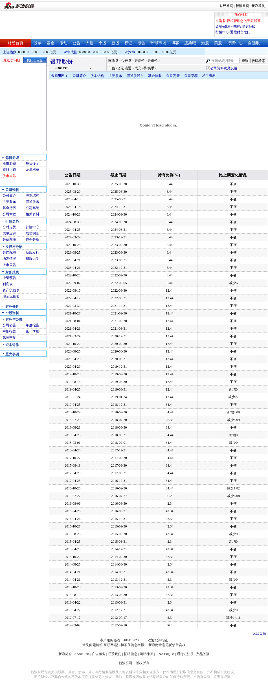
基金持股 (9, 208)
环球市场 (158, 43)
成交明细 (32, 233)
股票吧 (190, 43)
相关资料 (32, 214)
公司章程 (9, 214)
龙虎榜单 (32, 170)
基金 (50, 43)
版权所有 (142, 663)
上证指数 (9, 52)
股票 (37, 43)
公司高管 (32, 208)
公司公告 (9, 325)
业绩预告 (9, 278)
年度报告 (32, 325)
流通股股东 (135, 76)
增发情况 (9, 259)
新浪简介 (65, 654)
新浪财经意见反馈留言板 (167, 645)
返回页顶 (259, 633)
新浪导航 (258, 6)
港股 (205, 43)
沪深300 (131, 52)
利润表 (8, 284)
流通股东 (32, 202)
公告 (76, 43)
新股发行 (32, 252)
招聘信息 (130, 654)
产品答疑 (203, 654)
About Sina (81, 654)
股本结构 (32, 196)
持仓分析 (32, 239)
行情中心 (235, 43)
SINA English (164, 654)
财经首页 (226, 6)
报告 (141, 43)
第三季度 (9, 338)
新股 (115, 43)
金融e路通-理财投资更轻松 (235, 26)
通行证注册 (185, 654)
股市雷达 (9, 176)
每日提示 (32, 163)
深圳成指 (70, 52)
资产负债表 (11, 290)
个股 (102, 43)
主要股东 (9, 202)
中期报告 (9, 331)
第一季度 (32, 331)
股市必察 (9, 163)
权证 (128, 43)
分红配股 (9, 252)
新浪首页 (242, 6)
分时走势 (9, 227)
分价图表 (9, 239)
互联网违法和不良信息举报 (124, 645)
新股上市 (9, 170)
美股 (218, 43)
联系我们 (114, 654)
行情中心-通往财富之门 (233, 32)
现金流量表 (11, 296)
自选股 (254, 43)
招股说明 (32, 259)
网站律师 (146, 654)
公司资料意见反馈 (223, 68)
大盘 (89, 43)
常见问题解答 (92, 645)
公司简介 (9, 196)
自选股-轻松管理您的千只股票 (238, 21)
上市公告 (9, 265)
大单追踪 (9, 233)
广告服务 (99, 654)
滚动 (63, 43)
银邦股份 (61, 61)
